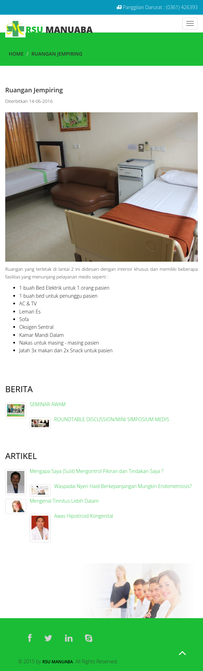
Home (16, 53)
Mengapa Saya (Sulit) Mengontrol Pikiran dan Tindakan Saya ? (97, 471)
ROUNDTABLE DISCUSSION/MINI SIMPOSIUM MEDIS (111, 419)
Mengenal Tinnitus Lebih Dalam (64, 500)
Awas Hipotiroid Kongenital (83, 516)
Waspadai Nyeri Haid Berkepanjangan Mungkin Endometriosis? (123, 486)
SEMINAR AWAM (48, 404)
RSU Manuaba (57, 662)
